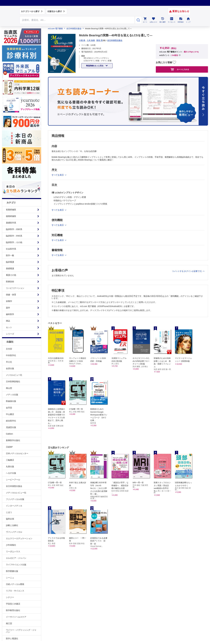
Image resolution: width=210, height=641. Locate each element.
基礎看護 (10, 268)
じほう (9, 512)
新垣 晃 (99, 40)
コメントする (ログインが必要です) (187, 271)
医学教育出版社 (13, 610)
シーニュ (10, 577)
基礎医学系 (11, 223)
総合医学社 (11, 421)
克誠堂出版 (11, 427)
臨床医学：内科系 (14, 229)
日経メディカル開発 (15, 584)
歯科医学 (10, 314)
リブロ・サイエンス (15, 591)
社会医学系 (11, 249)
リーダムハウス (13, 551)
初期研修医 (11, 209)
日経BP (9, 447)
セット (9, 327)
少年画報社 (11, 545)
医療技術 (10, 281)
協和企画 (10, 519)
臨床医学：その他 (14, 242)
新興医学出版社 (13, 440)
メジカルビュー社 (14, 375)
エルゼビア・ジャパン (16, 558)
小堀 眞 (82, 40)
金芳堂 (9, 408)
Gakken (9, 434)
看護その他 (11, 275)
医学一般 (10, 255)
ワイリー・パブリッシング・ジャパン (21, 631)
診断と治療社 (12, 525)
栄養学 (9, 301)
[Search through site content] (77, 20)
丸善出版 (10, 466)
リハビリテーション (15, 288)
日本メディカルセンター (17, 453)
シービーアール (13, 479)
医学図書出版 (12, 571)
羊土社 (9, 362)
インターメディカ (14, 506)
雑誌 (8, 321)
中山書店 (10, 414)
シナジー (10, 597)
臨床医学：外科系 (14, 236)
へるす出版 (11, 473)
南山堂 (9, 388)
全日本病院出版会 (14, 486)
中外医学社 (11, 355)
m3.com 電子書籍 (55, 28)
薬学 (8, 308)
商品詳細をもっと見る (95, 66)
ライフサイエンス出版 (16, 564)
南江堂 (9, 623)
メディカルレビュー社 (16, 493)
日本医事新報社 (13, 381)
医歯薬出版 (11, 401)
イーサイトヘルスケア (16, 617)
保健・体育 (11, 294)
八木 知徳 (91, 40)
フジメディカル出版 (15, 499)
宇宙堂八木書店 (13, 604)
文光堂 (9, 349)
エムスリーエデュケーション (19, 538)
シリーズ (10, 334)
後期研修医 (11, 216)
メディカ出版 (12, 394)
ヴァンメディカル (14, 532)
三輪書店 (10, 460)
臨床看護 (10, 262)
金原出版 (10, 368)
